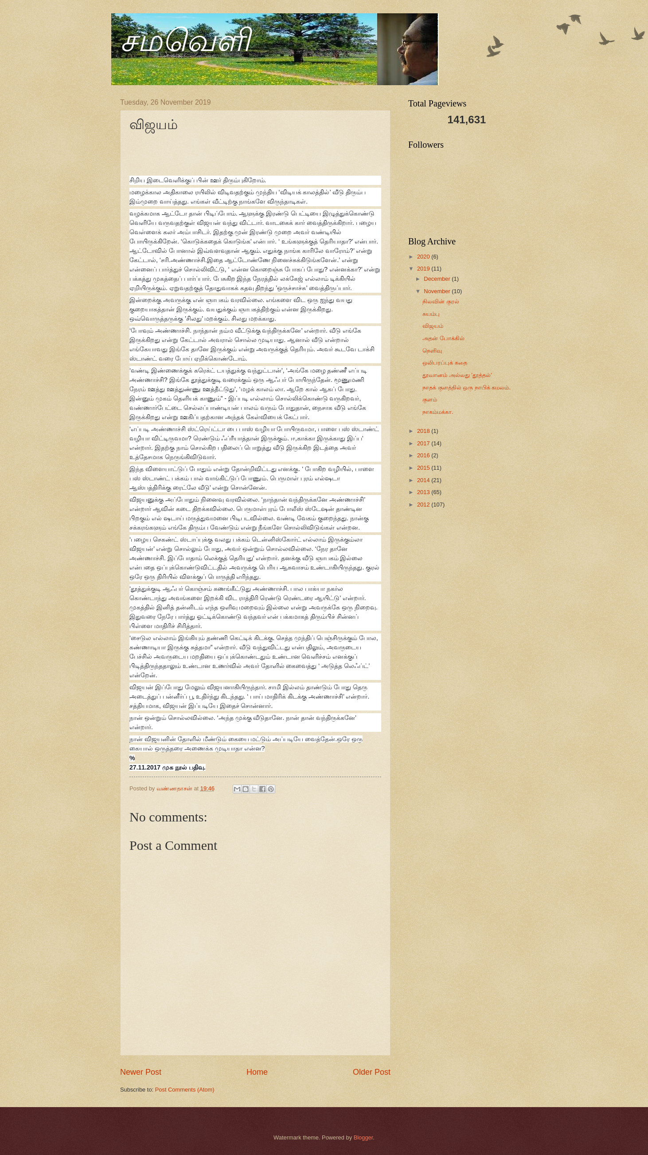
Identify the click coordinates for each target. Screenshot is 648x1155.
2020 (424, 256)
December (438, 278)
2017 (424, 443)
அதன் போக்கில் (443, 338)
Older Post (371, 1072)
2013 (424, 492)
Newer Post (140, 1072)
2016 (424, 455)
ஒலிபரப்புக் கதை (444, 362)
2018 (424, 431)
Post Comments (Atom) (185, 1089)
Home (257, 1072)
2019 (424, 268)
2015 (424, 467)
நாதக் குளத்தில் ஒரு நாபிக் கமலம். (466, 387)
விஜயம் (432, 325)
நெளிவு (432, 350)
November (438, 291)
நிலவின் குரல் (440, 301)
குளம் (429, 399)
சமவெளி (185, 41)
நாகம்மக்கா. (437, 412)
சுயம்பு (431, 313)
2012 (424, 504)
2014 (424, 480)
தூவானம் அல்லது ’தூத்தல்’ (457, 375)
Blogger (363, 1137)
